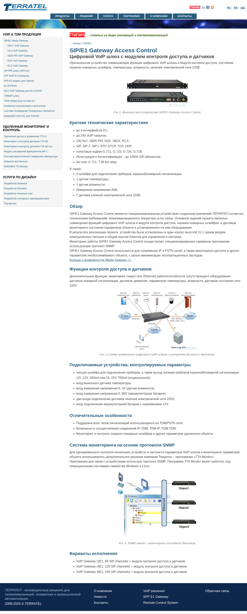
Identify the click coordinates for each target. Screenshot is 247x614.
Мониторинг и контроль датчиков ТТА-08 (26, 141)
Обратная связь (217, 591)
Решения (86, 16)
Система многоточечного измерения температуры (31, 156)
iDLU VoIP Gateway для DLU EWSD (23, 91)
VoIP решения (153, 591)
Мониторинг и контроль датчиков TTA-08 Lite (28, 146)
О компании (158, 16)
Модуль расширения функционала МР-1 (25, 151)
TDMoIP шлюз (11, 96)
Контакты (185, 16)
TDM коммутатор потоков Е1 (19, 101)
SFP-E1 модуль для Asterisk (19, 80)
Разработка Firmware (15, 188)
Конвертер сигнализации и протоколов (25, 106)
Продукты (62, 16)
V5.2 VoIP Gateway (18, 50)
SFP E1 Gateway (155, 597)
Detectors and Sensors (16, 161)
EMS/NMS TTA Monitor (16, 166)
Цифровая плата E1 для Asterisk (21, 116)
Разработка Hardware (15, 183)
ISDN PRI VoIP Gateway (20, 55)
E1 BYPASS (10, 86)
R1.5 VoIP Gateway (18, 65)
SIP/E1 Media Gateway (16, 40)
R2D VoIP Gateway (17, 60)
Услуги (108, 16)
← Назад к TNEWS (81, 43)
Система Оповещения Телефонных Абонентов (29, 111)
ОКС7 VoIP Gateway (18, 45)
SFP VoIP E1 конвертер (16, 75)
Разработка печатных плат (18, 193)
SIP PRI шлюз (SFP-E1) (16, 70)
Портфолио (131, 16)
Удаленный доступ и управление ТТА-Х (25, 136)
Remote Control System (160, 603)
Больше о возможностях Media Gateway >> (100, 260)
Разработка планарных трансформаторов (26, 198)
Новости (100, 597)
